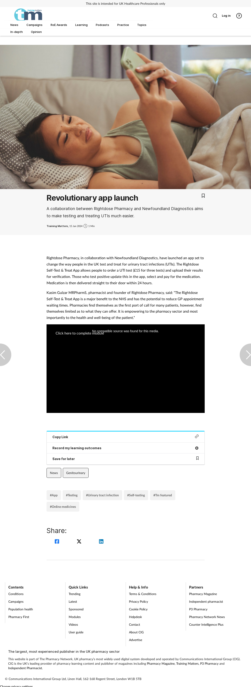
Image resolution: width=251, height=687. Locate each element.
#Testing (71, 495)
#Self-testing (136, 495)
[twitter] (80, 542)
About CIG (136, 632)
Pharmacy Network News (207, 617)
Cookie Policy (138, 609)
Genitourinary (75, 473)
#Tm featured (162, 495)
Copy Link (125, 437)
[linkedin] (101, 542)
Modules (75, 617)
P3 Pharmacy (198, 609)
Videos (73, 624)
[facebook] (57, 542)
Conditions (15, 594)
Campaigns (15, 601)
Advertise (135, 640)
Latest (73, 601)
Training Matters (187, 663)
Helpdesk (135, 617)
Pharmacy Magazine (203, 594)
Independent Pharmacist (25, 668)
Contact (134, 624)
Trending (74, 594)
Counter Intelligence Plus (206, 624)
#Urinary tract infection (102, 495)
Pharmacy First (18, 617)
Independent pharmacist (206, 601)
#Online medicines (63, 506)
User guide (76, 632)
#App (54, 495)
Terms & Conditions (142, 594)
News (54, 473)
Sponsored (76, 609)
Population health (20, 609)
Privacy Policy (138, 601)
